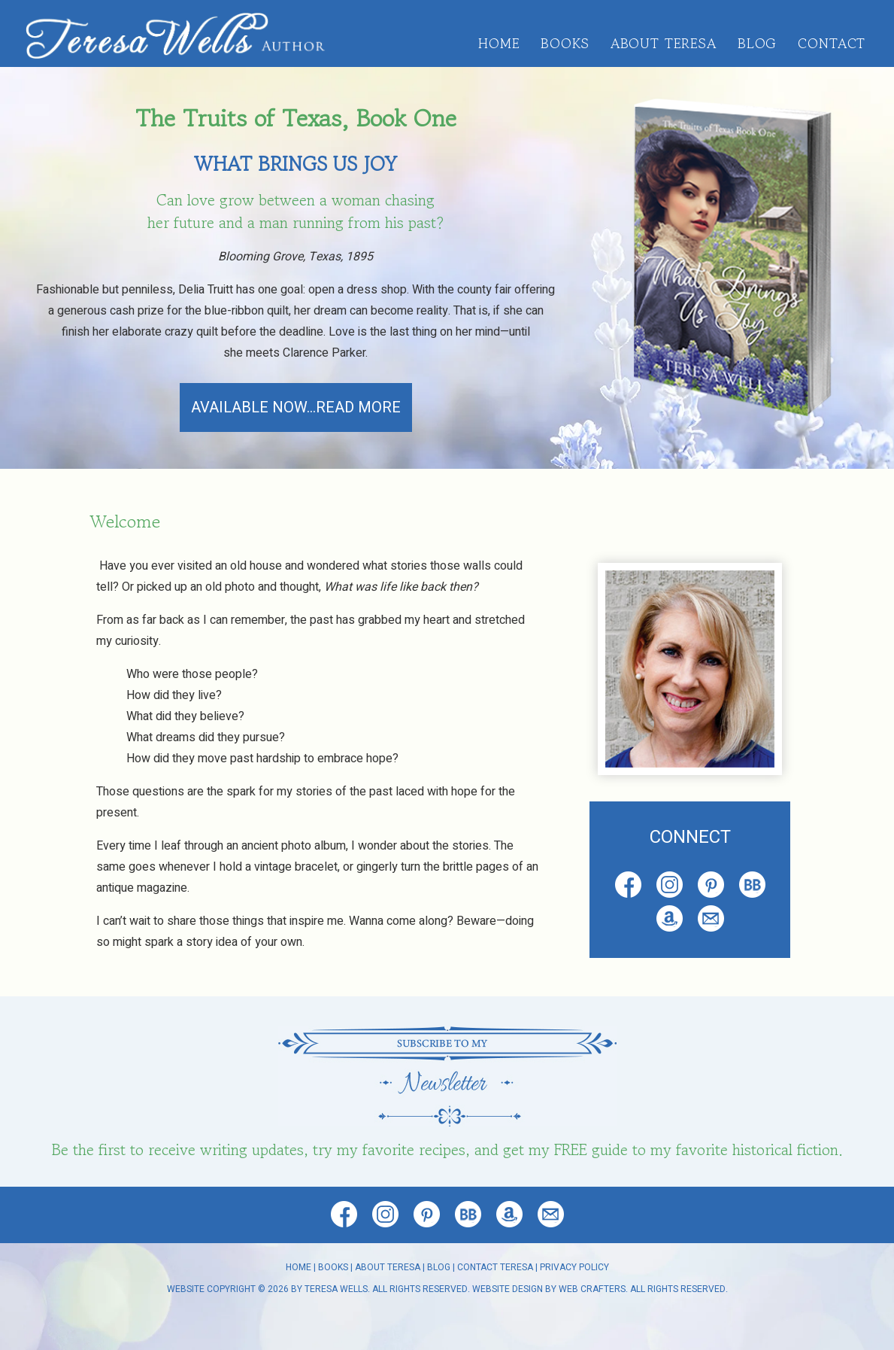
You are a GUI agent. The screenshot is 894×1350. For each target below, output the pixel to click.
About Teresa (664, 43)
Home (499, 43)
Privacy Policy (574, 1267)
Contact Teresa (495, 1267)
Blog (757, 43)
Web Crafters (592, 1289)
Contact (831, 43)
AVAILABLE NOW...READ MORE (296, 407)
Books (565, 43)
